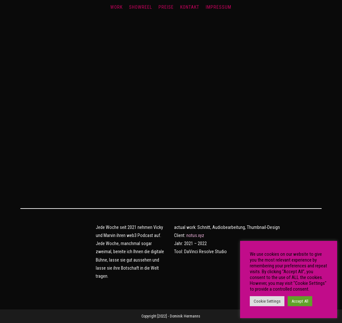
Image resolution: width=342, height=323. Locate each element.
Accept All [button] (300, 301)
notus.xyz (195, 235)
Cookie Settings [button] (267, 301)
